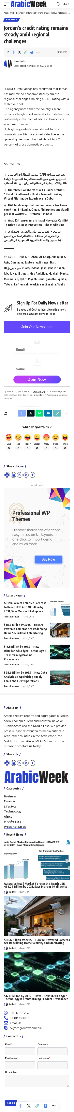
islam (25, 268)
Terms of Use (39, 391)
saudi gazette (47, 279)
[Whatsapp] (19, 763)
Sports (61, 279)
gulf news (42, 262)
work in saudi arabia (43, 284)
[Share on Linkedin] (48, 413)
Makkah (53, 273)
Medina (8, 279)
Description (11, 1072)
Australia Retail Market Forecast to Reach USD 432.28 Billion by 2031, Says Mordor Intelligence (25, 607)
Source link (12, 164)
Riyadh (32, 279)
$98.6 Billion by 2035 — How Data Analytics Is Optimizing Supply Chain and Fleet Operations (25, 677)
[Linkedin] (13, 763)
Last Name (43, 1058)
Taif (16, 284)
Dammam (17, 262)
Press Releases (11, 616)
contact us (25, 746)
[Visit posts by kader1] (6, 892)
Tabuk (8, 284)
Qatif (23, 279)
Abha (23, 257)
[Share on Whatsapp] (39, 413)
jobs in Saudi (56, 268)
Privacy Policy (39, 395)
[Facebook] (7, 763)
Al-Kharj (44, 257)
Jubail (7, 273)
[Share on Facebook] (13, 52)
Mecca (64, 273)
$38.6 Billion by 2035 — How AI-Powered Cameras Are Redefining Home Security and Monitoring (25, 629)
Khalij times (20, 273)
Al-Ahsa (33, 257)
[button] (7, 4)
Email (8, 1044)
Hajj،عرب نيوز (12, 268)
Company (43, 1044)
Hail (52, 262)
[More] (32, 763)
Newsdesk (19, 61)
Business (11, 19)
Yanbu (61, 284)
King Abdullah (38, 273)
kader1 (12, 891)
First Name (11, 1058)
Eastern (29, 262)
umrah (24, 284)
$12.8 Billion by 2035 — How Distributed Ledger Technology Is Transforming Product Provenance (36, 997)
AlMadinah (58, 257)
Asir (6, 262)
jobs (43, 268)
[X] (26, 763)
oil (16, 279)
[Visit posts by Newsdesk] (8, 64)
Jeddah (35, 268)
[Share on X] (19, 52)
